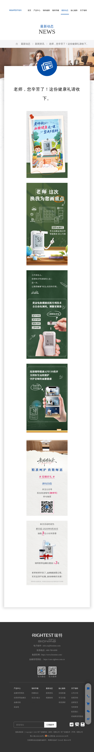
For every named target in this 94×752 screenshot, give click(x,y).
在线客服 (62, 693)
